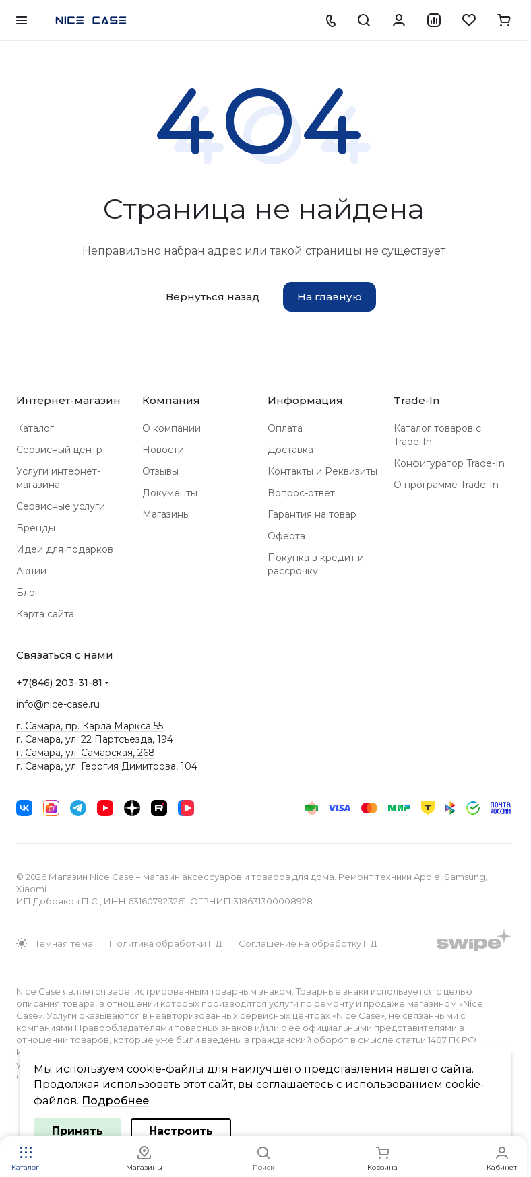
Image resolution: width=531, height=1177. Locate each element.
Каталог (35, 428)
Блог (27, 592)
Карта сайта (45, 614)
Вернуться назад (212, 296)
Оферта (286, 536)
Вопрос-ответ (301, 493)
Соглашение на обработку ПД (308, 943)
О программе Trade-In (446, 485)
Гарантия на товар (312, 514)
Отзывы (160, 471)
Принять (77, 1130)
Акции (31, 571)
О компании (171, 428)
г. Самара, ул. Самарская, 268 (85, 753)
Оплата (285, 428)
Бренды (35, 528)
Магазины (166, 514)
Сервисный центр (59, 450)
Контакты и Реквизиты (322, 471)
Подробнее (115, 1100)
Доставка (290, 450)
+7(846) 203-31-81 (59, 683)
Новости (163, 450)
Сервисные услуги (60, 506)
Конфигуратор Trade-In (449, 463)
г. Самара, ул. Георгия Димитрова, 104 (106, 766)
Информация (305, 400)
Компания (171, 400)
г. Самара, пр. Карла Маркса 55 (89, 726)
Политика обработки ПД (165, 943)
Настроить (181, 1130)
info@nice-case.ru (58, 704)
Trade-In (416, 400)
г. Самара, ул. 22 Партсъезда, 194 (94, 739)
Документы (169, 493)
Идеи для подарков (64, 549)
